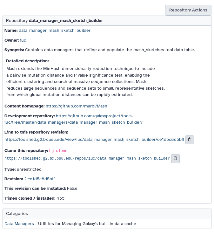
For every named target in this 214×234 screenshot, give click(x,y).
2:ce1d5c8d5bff (39, 179)
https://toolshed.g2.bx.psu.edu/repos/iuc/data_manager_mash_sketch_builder (87, 158)
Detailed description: (27, 61)
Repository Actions (188, 10)
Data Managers (19, 223)
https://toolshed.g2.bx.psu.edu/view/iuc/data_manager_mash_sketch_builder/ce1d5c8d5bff (94, 139)
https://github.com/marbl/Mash (76, 106)
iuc (23, 40)
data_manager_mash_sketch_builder (54, 30)
